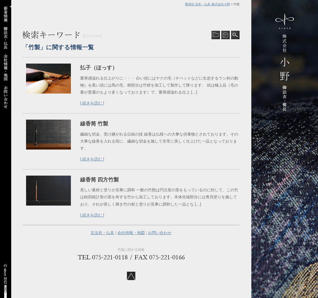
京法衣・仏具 (102, 233)
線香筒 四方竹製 (99, 180)
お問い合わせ (159, 233)
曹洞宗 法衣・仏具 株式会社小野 (207, 4)
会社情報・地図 (131, 233)
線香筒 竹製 (94, 124)
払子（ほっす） (98, 68)
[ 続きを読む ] (92, 103)
